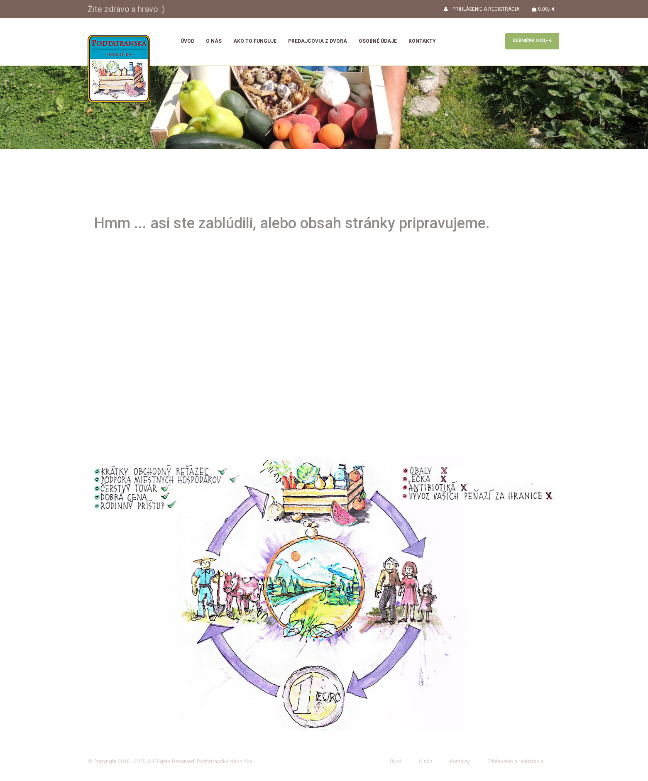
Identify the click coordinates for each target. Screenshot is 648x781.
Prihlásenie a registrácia (515, 761)
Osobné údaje (378, 41)
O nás (214, 41)
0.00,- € (543, 9)
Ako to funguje (254, 41)
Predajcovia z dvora (317, 41)
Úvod (187, 41)
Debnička (532, 40)
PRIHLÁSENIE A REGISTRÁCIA (481, 9)
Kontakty (422, 41)
